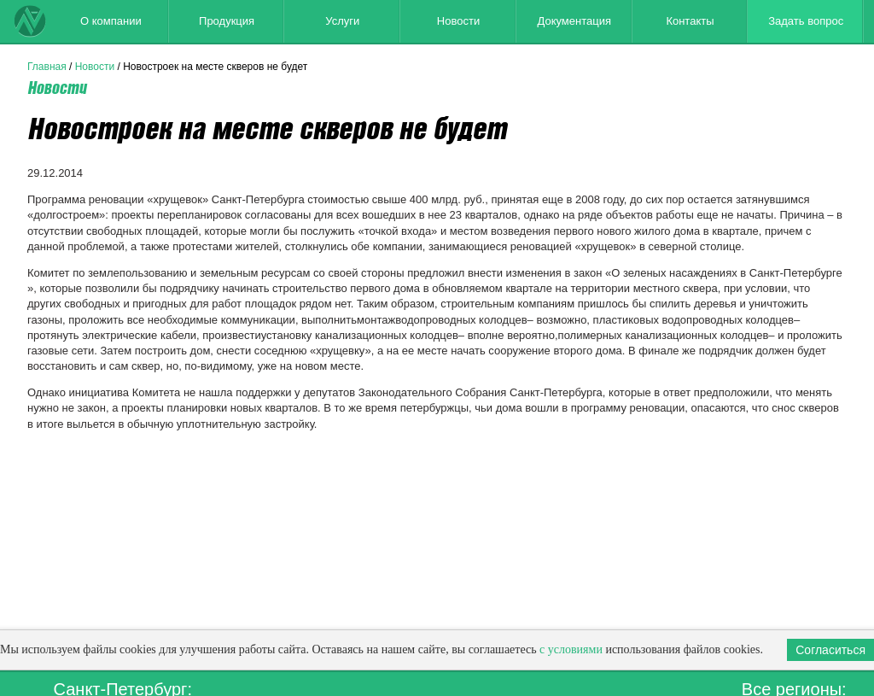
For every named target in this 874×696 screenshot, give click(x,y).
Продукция (226, 21)
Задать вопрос (805, 21)
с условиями (571, 649)
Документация (574, 21)
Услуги (342, 21)
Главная (47, 67)
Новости (458, 21)
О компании (111, 21)
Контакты (690, 21)
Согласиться (830, 650)
